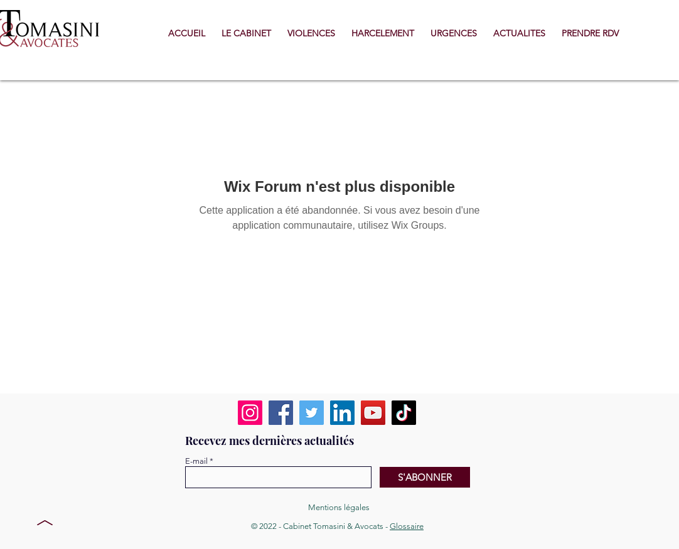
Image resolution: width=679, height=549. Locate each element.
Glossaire (407, 526)
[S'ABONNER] (425, 477)
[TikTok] (404, 412)
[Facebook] (281, 412)
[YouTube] (373, 412)
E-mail (196, 461)
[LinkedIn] (342, 412)
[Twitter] (311, 412)
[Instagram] (250, 412)
